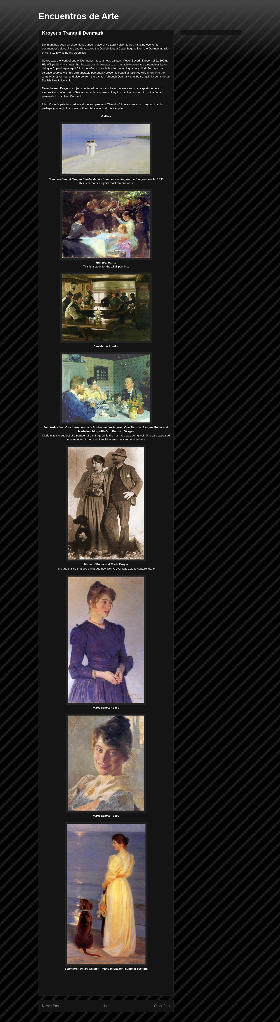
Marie (151, 72)
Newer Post (51, 1006)
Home (107, 1006)
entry (63, 64)
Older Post (162, 1006)
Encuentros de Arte (78, 16)
